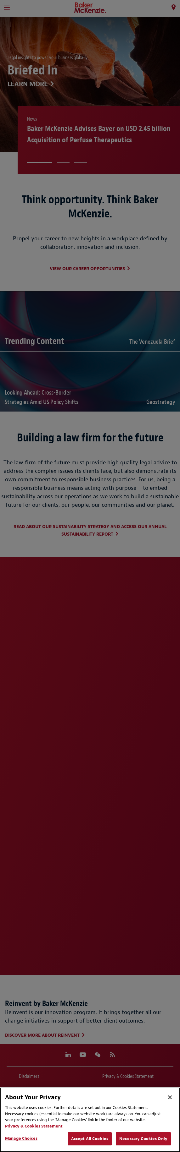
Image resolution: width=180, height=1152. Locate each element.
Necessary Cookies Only (143, 1138)
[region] (90, 1119)
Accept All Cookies (89, 1138)
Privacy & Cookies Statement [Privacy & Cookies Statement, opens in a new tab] (34, 1126)
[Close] (170, 1097)
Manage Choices (21, 1138)
